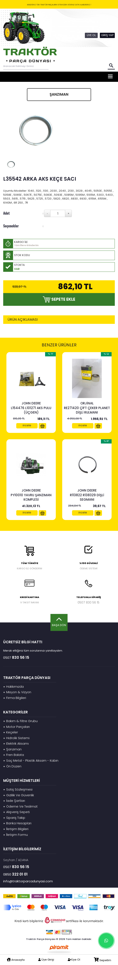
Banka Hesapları (17, 823)
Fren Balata (13, 754)
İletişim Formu (15, 834)
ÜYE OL (91, 35)
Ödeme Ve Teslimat (20, 806)
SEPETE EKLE (59, 299)
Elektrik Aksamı (16, 743)
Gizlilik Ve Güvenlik (18, 795)
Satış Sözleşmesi (17, 789)
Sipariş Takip (14, 817)
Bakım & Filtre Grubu (20, 721)
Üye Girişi (46, 960)
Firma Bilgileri (14, 698)
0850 (15, 874)
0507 (88, 602)
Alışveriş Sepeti (16, 812)
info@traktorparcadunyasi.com (28, 881)
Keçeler (10, 732)
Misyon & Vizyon (17, 692)
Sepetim (102, 959)
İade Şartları (14, 800)
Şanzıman (12, 749)
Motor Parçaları (16, 726)
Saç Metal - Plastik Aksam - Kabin (30, 760)
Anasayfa (16, 960)
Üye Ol (74, 960)
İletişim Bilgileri (15, 829)
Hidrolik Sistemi (16, 738)
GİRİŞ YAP (107, 35)
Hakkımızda (13, 686)
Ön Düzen (12, 766)
